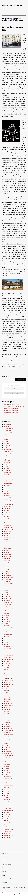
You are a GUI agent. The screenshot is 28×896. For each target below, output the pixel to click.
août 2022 (7, 510)
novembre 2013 (8, 730)
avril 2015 (6, 695)
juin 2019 (6, 590)
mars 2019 (7, 596)
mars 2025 (7, 445)
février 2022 (7, 523)
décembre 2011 (8, 778)
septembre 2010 (8, 810)
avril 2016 (6, 669)
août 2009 (7, 837)
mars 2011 (6, 797)
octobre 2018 (7, 607)
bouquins (5, 853)
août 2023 (7, 485)
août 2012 (6, 762)
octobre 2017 (7, 632)
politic (4, 875)
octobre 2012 (7, 758)
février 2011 (7, 799)
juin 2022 (6, 514)
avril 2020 (7, 569)
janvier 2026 (7, 424)
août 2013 (6, 737)
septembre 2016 (8, 659)
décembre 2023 (8, 477)
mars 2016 (7, 672)
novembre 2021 (8, 529)
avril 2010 (6, 820)
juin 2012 (6, 766)
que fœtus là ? (6, 879)
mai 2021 (6, 542)
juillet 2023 (7, 487)
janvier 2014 (7, 726)
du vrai (4, 860)
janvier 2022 (7, 525)
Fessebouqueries (7, 864)
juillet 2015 (7, 688)
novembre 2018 (8, 604)
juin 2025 (6, 439)
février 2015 (7, 699)
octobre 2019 (7, 581)
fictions (4, 868)
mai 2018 (6, 617)
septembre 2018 (8, 609)
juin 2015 (6, 690)
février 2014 (7, 724)
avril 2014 (6, 720)
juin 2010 (6, 816)
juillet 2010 (7, 814)
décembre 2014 (8, 703)
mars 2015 (7, 697)
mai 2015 (6, 693)
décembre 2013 (8, 728)
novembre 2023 (8, 479)
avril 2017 (6, 644)
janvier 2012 (7, 776)
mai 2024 (6, 466)
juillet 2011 (7, 789)
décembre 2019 (8, 577)
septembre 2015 (8, 684)
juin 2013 (6, 741)
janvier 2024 (7, 474)
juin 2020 (6, 565)
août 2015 (6, 686)
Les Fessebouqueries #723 (11, 408)
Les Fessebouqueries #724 (11, 404)
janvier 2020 (7, 575)
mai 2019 (6, 592)
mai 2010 (6, 818)
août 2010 (6, 812)
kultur (10, 364)
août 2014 (6, 711)
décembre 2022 (8, 502)
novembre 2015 (8, 680)
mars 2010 (7, 823)
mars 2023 (7, 495)
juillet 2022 (7, 512)
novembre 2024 (8, 454)
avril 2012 (6, 770)
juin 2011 (6, 791)
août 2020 (7, 560)
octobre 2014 (7, 707)
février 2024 (7, 472)
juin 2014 (6, 716)
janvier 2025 (7, 449)
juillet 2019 (7, 588)
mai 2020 (6, 567)
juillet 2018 (7, 613)
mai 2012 (6, 768)
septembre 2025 (8, 433)
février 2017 (7, 648)
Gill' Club (15, 364)
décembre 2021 (8, 527)
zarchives (5, 882)
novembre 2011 (8, 781)
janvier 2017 (7, 651)
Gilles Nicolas (21, 364)
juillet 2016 (7, 663)
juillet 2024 (7, 462)
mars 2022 (7, 521)
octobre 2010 (7, 808)
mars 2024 (7, 470)
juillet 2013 (7, 739)
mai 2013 (6, 743)
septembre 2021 (8, 533)
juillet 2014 (7, 713)
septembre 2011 (8, 785)
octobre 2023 (7, 481)
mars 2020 (7, 571)
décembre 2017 (8, 628)
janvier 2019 (7, 600)
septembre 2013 (8, 734)
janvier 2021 (7, 550)
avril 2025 (7, 443)
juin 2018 (6, 615)
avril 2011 (6, 795)
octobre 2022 (7, 506)
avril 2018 (6, 619)
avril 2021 (6, 544)
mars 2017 (7, 646)
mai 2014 (6, 718)
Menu (4, 9)
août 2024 (7, 460)
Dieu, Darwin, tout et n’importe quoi (14, 406)
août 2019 (6, 586)
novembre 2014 (8, 705)
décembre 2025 (8, 426)
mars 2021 (7, 546)
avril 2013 (6, 745)
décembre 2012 (8, 753)
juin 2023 (6, 489)
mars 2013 (7, 747)
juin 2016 (6, 665)
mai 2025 (6, 441)
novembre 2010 (8, 806)
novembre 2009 (8, 831)
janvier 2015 (7, 701)
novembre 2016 (8, 655)
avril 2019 (6, 594)
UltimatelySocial (14, 895)
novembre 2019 (8, 579)
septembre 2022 (8, 508)
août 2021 (6, 535)
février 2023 (7, 498)
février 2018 (7, 623)
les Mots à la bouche (16, 366)
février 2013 (7, 749)
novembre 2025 (8, 428)
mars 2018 (7, 621)
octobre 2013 (7, 732)
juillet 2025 (7, 437)
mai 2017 (6, 642)
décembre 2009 (8, 829)
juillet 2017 (7, 638)
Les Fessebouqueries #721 (11, 412)
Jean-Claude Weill (6, 366)
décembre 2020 (8, 552)
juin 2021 (6, 539)
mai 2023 (6, 491)
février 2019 (7, 598)
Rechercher (5, 376)
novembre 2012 (8, 755)
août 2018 (6, 611)
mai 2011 (6, 793)
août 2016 (6, 661)
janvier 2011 (7, 802)
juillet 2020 (7, 563)
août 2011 (6, 787)
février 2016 (7, 674)
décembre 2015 (8, 678)
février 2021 (7, 548)
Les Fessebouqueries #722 (11, 410)
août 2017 (6, 636)
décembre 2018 (8, 602)
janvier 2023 (7, 500)
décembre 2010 (8, 804)
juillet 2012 (7, 764)
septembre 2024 (8, 458)
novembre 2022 (8, 504)
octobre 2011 (7, 783)
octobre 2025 (7, 430)
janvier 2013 (7, 751)
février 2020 (7, 573)
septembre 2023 (8, 483)
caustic (4, 857)
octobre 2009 (8, 833)
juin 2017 (6, 640)
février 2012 (7, 774)
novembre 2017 (8, 630)
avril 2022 (7, 519)
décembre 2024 (8, 451)
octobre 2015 (7, 682)
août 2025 (7, 435)
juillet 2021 (7, 537)
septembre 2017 (8, 634)
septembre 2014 (8, 709)
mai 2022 (6, 516)
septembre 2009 (8, 835)
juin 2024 (6, 464)
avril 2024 (7, 468)
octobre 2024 (7, 456)
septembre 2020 (8, 558)
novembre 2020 (8, 554)
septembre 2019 (8, 584)
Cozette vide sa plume (12, 5)
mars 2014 (7, 722)
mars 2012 (7, 772)
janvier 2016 (7, 676)
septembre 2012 (8, 760)
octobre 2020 (7, 556)
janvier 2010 (7, 827)
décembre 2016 (8, 653)
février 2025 (7, 447)
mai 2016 (6, 667)
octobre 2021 (7, 531)
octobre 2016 (7, 657)
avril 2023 (6, 493)
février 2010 (7, 825)
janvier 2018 (7, 625)
